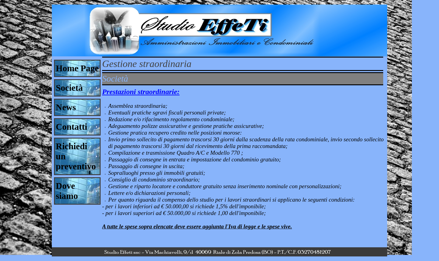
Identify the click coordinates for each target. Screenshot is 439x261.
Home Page (77, 68)
